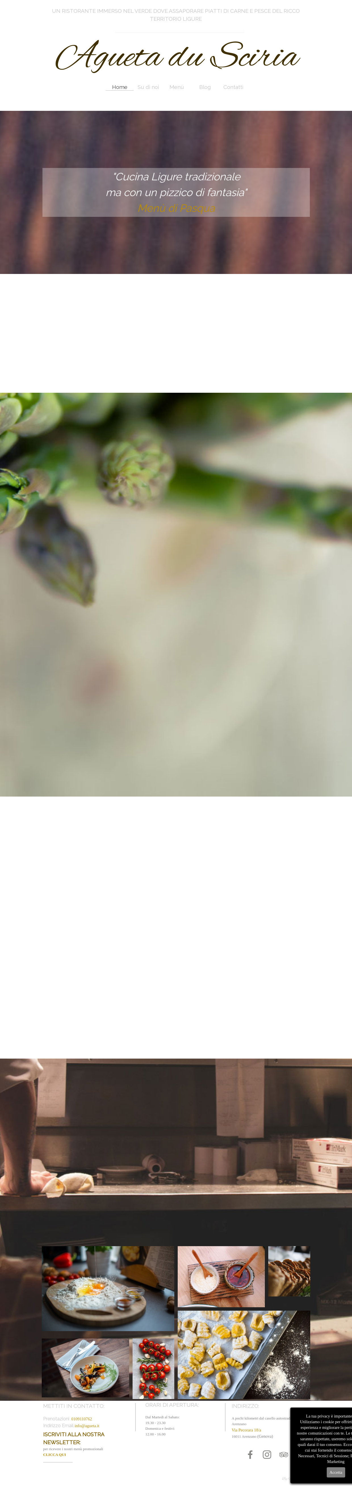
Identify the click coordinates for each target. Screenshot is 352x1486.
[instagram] (267, 1455)
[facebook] (250, 1455)
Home (119, 87)
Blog (205, 87)
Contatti (233, 87)
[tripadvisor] (284, 1455)
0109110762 (81, 1419)
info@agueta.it (87, 1425)
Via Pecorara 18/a (246, 1430)
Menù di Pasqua (176, 206)
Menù (176, 87)
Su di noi (148, 87)
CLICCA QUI (54, 1454)
